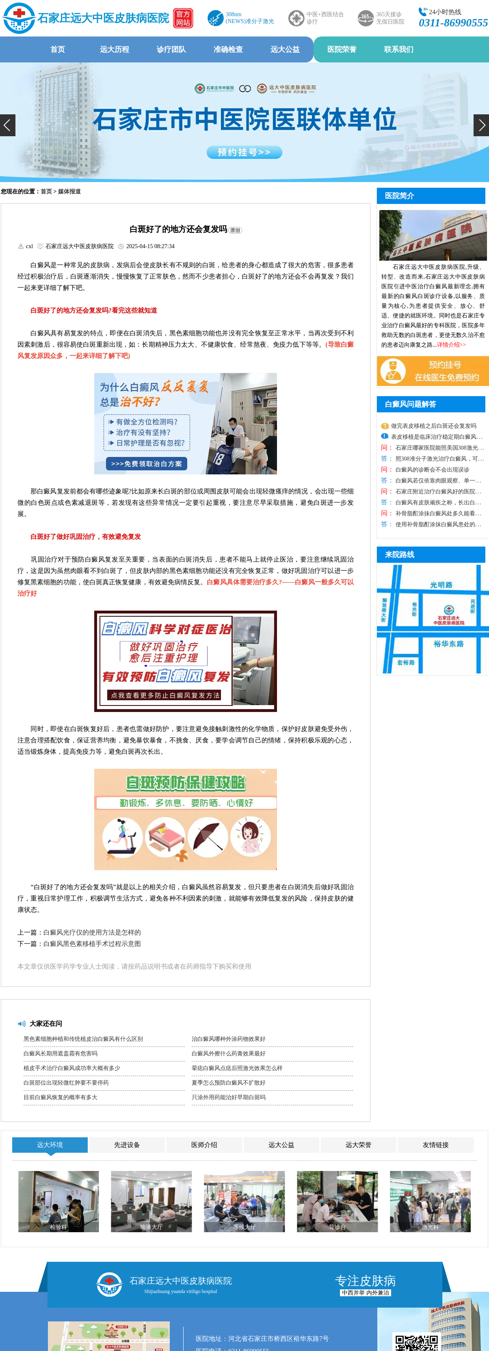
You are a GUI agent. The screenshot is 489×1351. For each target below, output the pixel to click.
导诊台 (337, 1227)
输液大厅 (151, 1227)
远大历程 (114, 49)
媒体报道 (69, 192)
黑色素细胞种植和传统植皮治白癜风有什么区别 (83, 1039)
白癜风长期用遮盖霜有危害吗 (60, 1054)
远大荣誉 (359, 1144)
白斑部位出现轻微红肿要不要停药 (66, 1083)
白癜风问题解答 (410, 404)
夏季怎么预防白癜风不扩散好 (229, 1083)
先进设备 (127, 1144)
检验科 (58, 1227)
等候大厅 (244, 1227)
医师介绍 (204, 1144)
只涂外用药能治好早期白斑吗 (229, 1097)
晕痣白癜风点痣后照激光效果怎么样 (237, 1068)
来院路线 (399, 555)
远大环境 (50, 1144)
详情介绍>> (451, 345)
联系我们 (398, 49)
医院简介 (399, 196)
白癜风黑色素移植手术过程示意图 (92, 943)
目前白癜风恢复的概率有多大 (60, 1097)
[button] (7, 125)
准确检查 (228, 49)
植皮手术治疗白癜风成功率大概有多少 (72, 1068)
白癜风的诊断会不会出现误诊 (432, 470)
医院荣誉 (342, 49)
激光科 (430, 1227)
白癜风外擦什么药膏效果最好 (229, 1054)
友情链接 (436, 1144)
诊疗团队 (171, 49)
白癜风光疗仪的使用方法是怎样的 (92, 932)
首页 (57, 49)
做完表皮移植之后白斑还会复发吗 (433, 426)
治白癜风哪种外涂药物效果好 (229, 1039)
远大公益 (285, 49)
